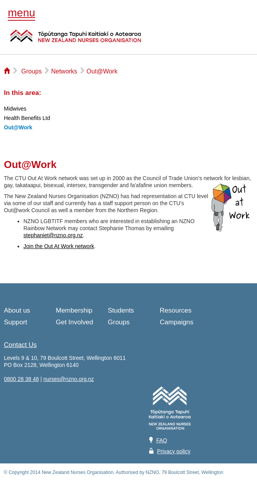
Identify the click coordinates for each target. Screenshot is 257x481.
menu (21, 13)
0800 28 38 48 (21, 379)
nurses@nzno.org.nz (68, 379)
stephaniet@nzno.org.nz (53, 235)
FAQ (161, 440)
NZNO (75, 40)
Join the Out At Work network (58, 246)
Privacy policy (174, 451)
